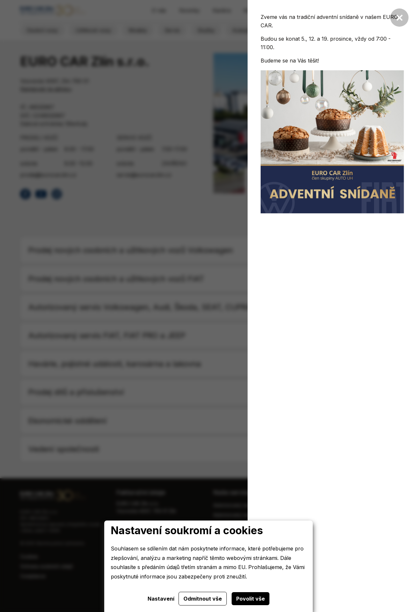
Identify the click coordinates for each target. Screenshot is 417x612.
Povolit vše (250, 598)
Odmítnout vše (202, 598)
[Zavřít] (399, 17)
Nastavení (161, 598)
